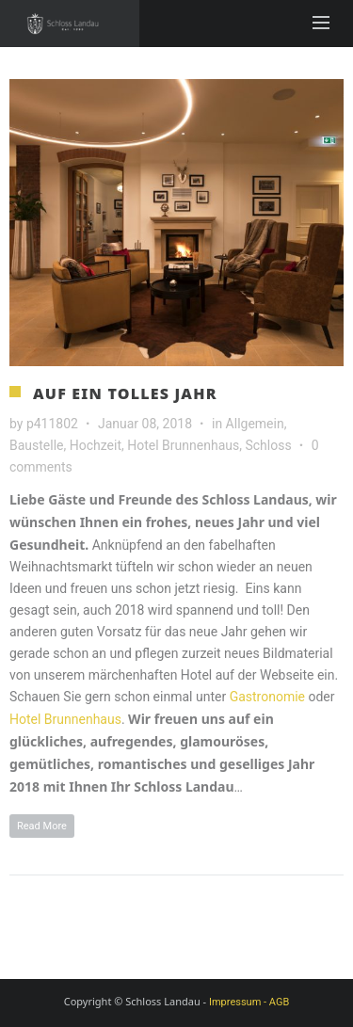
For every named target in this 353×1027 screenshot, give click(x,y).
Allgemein (255, 423)
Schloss (268, 445)
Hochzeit (95, 445)
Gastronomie (267, 696)
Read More (42, 826)
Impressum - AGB (249, 1002)
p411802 (52, 423)
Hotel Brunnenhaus (183, 445)
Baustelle (36, 445)
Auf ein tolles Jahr (125, 393)
